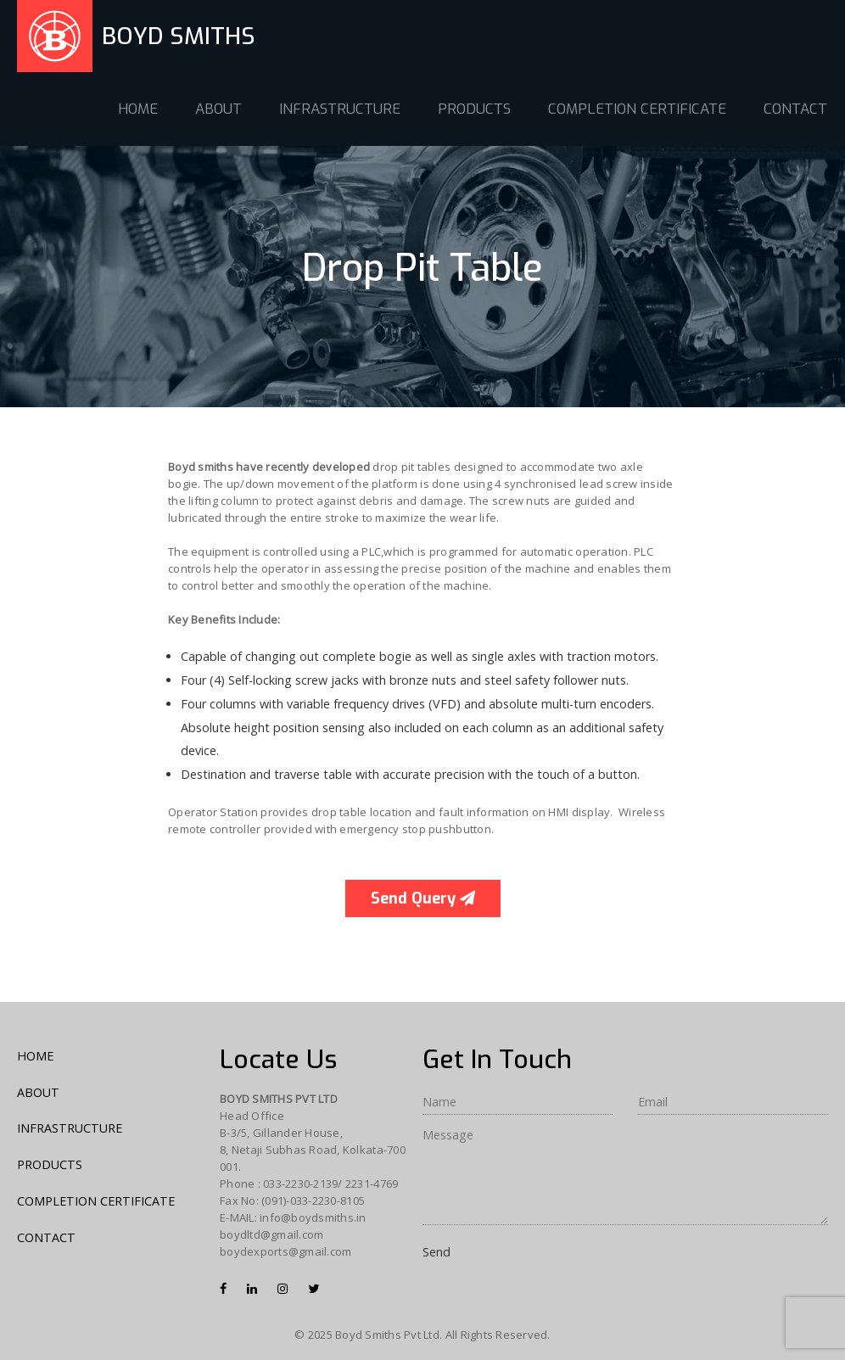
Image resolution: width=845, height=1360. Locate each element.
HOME (138, 109)
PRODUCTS (474, 109)
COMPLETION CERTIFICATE (637, 109)
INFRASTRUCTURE (339, 109)
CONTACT (795, 109)
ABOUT (218, 109)
